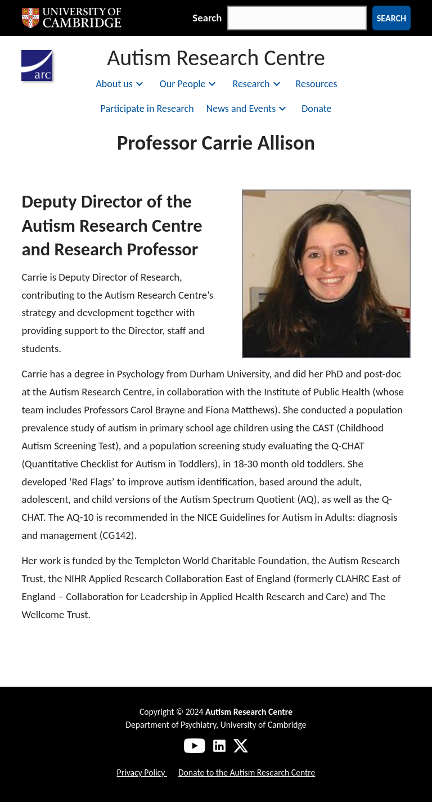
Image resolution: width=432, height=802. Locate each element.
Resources (317, 84)
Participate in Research (147, 108)
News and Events (248, 108)
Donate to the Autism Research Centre (247, 772)
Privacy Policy (142, 772)
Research (257, 84)
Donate (316, 108)
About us (121, 84)
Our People (189, 84)
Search (207, 17)
